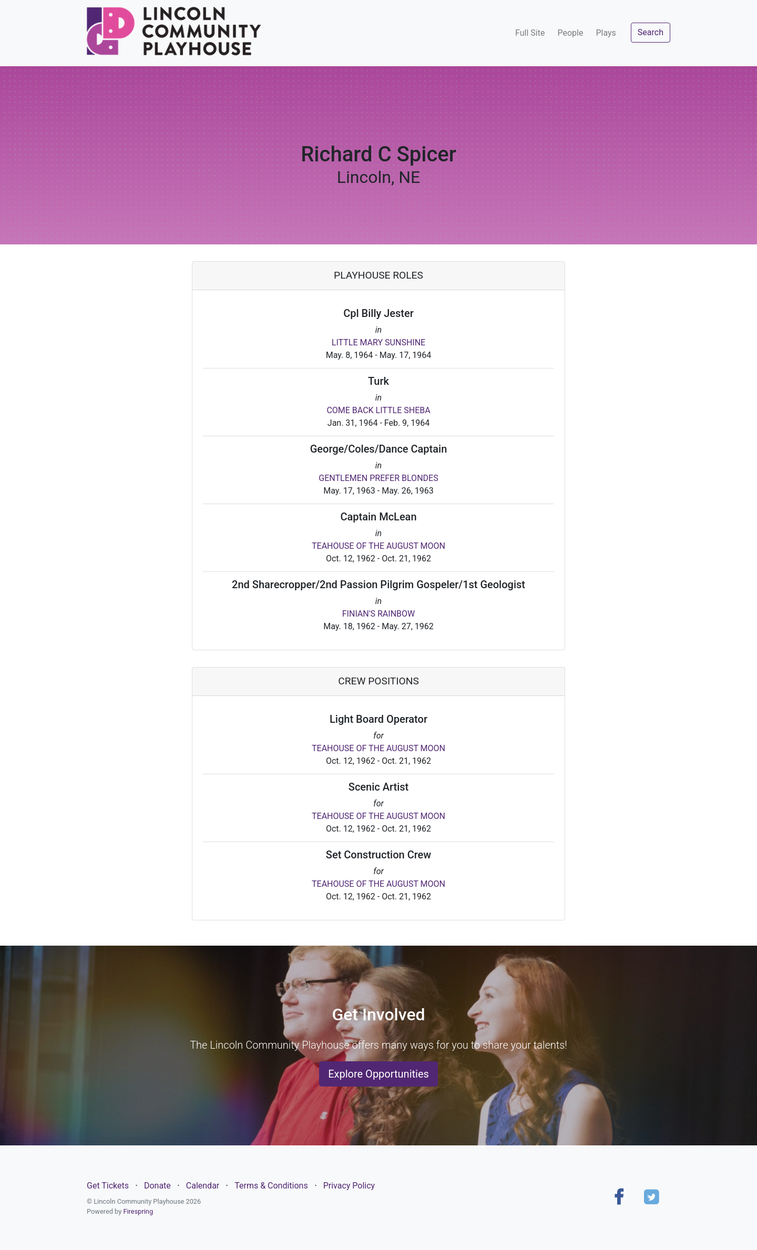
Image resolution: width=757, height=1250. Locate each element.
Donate (157, 1186)
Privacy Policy (349, 1186)
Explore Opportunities (378, 1074)
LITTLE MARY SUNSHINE (378, 342)
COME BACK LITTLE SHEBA (378, 410)
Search (650, 32)
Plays (606, 33)
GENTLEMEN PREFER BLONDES (378, 478)
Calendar (202, 1186)
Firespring (138, 1211)
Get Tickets (108, 1186)
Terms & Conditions (271, 1186)
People (570, 33)
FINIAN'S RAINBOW (378, 614)
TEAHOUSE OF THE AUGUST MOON (378, 546)
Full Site (530, 33)
